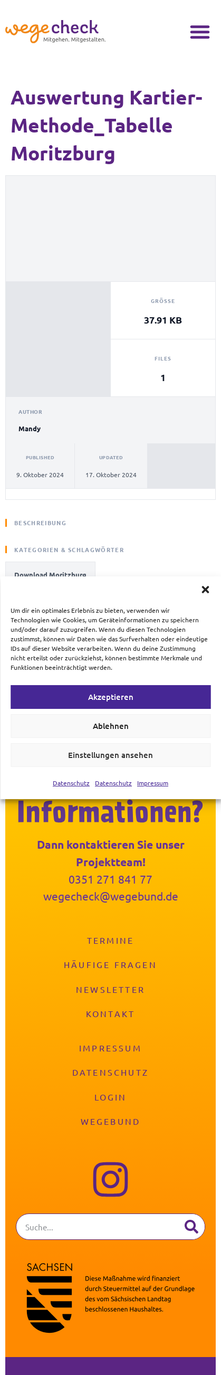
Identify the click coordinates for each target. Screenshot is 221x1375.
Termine (110, 940)
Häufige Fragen (110, 964)
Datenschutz (71, 783)
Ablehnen (111, 725)
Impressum (152, 783)
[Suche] (191, 1226)
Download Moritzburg (50, 574)
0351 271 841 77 (110, 879)
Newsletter (110, 989)
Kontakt (110, 1013)
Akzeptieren (110, 696)
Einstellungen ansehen (110, 755)
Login (110, 1097)
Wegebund (111, 1121)
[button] (205, 589)
